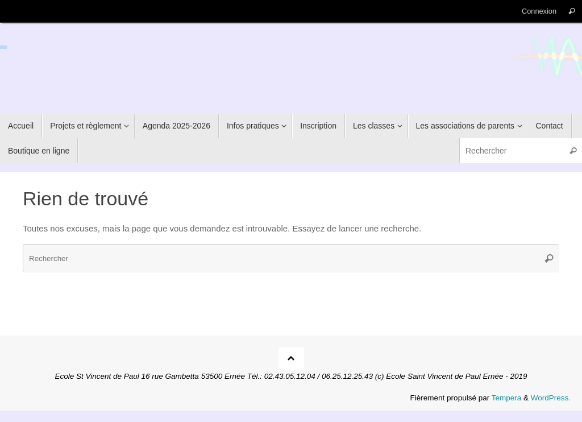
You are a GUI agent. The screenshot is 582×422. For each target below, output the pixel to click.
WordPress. (551, 398)
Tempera (507, 398)
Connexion (539, 11)
